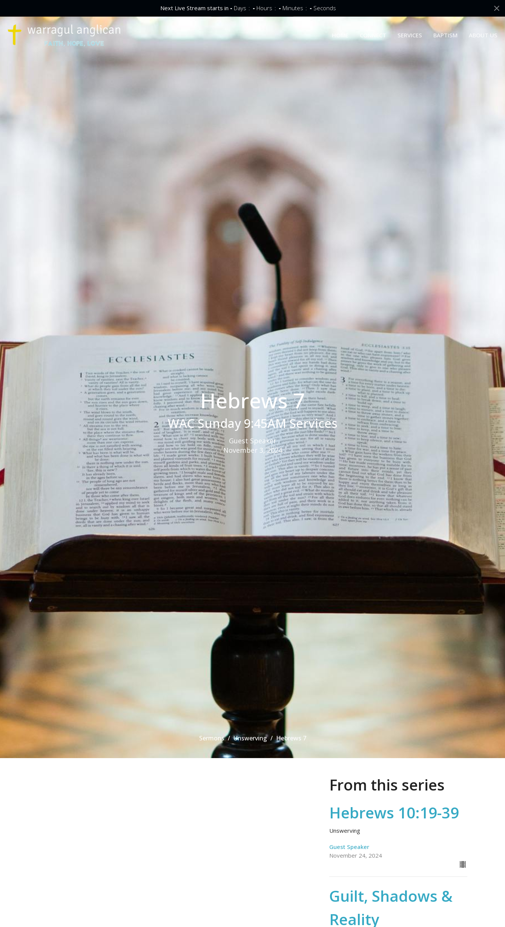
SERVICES (410, 35)
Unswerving (250, 738)
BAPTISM (445, 35)
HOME (340, 35)
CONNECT (373, 35)
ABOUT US (483, 35)
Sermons (211, 738)
